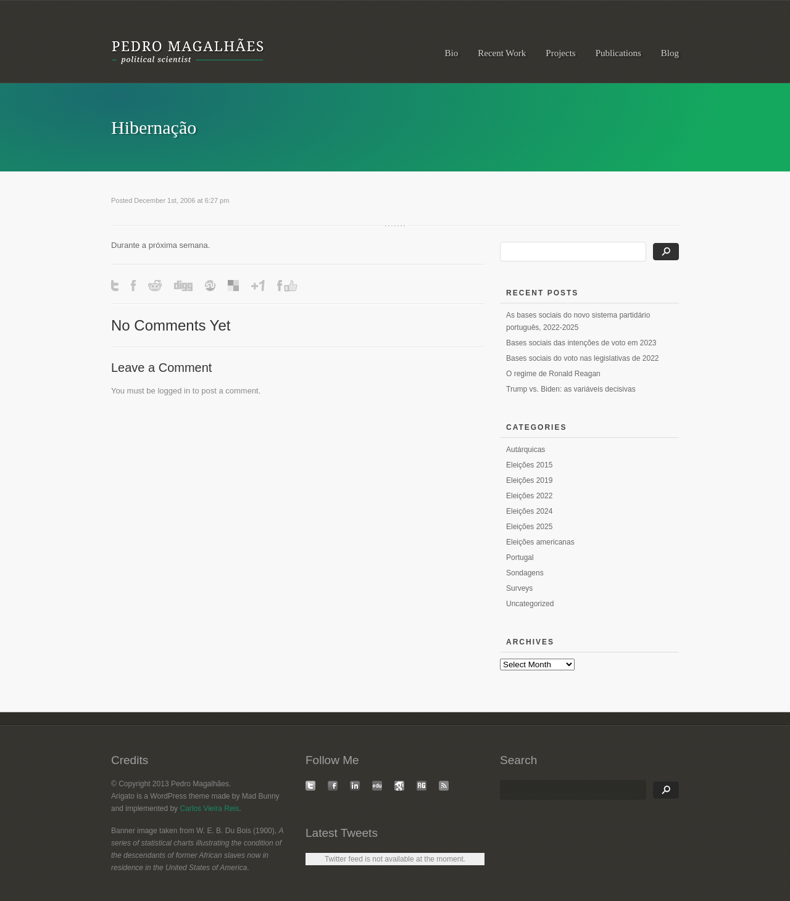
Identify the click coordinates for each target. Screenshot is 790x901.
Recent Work (502, 53)
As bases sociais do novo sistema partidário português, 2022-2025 (578, 321)
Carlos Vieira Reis (209, 808)
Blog (670, 53)
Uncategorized (530, 603)
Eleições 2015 (529, 465)
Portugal (520, 557)
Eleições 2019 (529, 480)
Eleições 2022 (529, 496)
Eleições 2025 (529, 526)
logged (169, 390)
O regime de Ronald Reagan (553, 373)
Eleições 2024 (529, 511)
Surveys (519, 588)
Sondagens (525, 573)
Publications (618, 53)
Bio (452, 53)
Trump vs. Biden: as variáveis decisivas (571, 389)
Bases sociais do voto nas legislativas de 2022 (582, 358)
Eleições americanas (540, 542)
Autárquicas (525, 449)
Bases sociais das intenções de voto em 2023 (581, 343)
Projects (560, 53)
